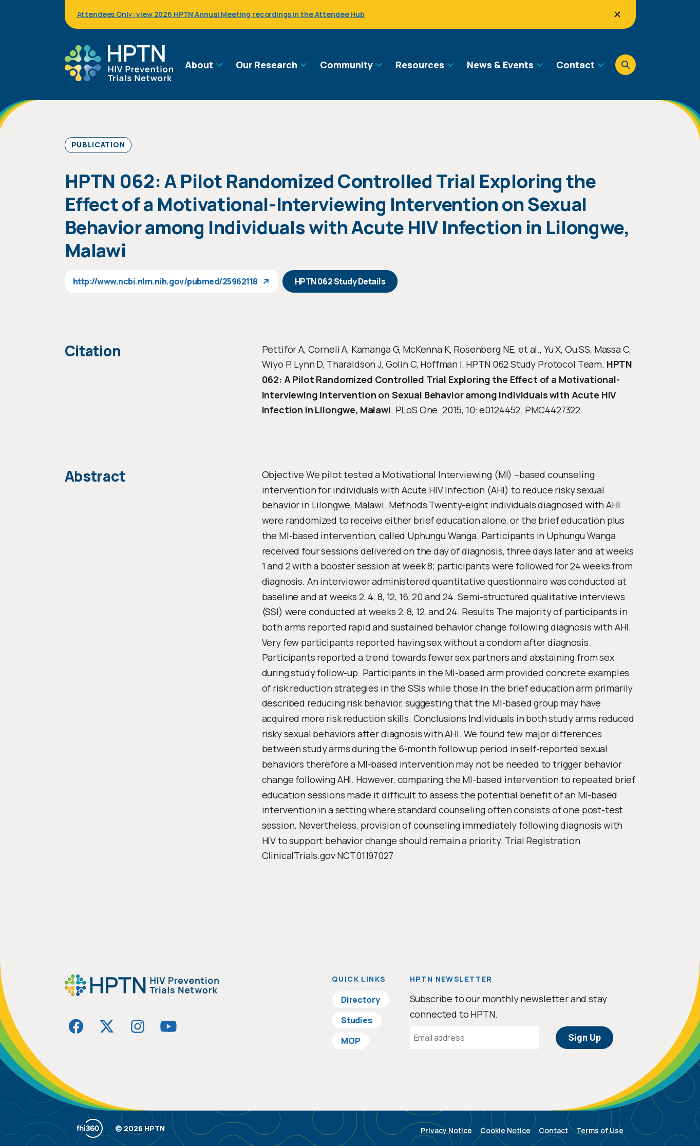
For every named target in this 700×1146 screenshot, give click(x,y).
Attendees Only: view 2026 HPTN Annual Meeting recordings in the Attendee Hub (221, 14)
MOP (351, 1040)
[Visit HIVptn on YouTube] (168, 1026)
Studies (356, 1020)
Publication (98, 144)
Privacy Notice (446, 1130)
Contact (553, 1130)
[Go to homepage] (119, 77)
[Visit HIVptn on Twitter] (107, 1026)
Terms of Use (599, 1130)
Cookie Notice (505, 1130)
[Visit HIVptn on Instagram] (137, 1026)
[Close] (617, 14)
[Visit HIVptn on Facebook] (76, 1026)
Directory (360, 999)
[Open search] (625, 64)
